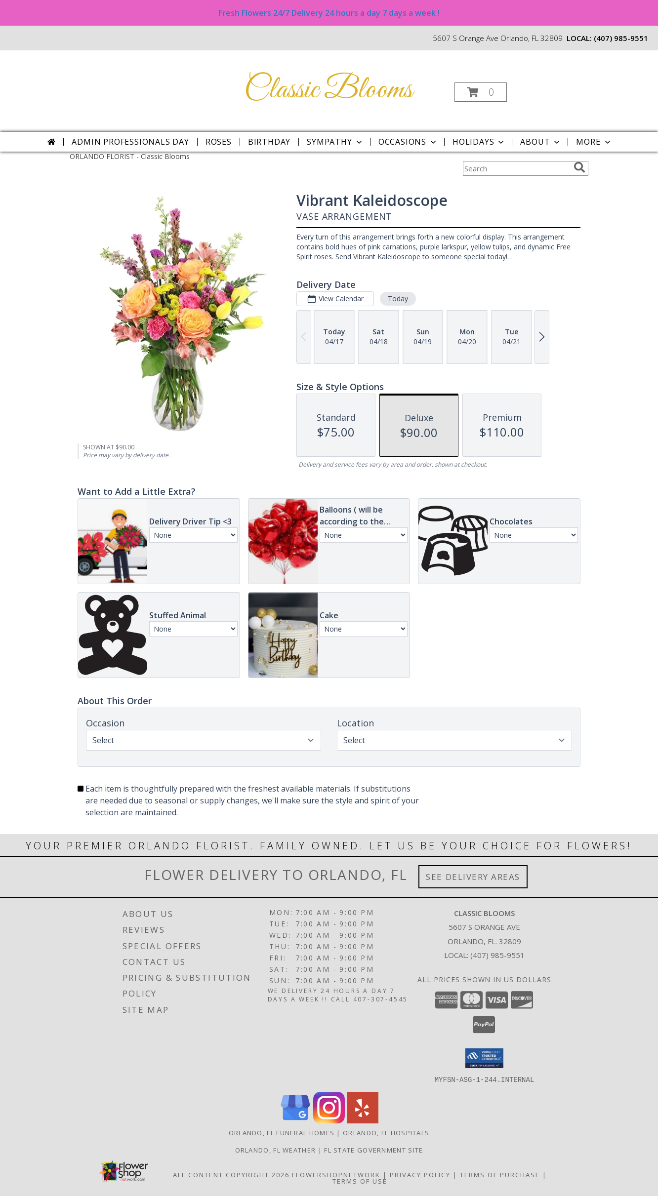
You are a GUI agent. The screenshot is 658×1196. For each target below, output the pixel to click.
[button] (480, 92)
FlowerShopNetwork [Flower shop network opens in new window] (336, 1174)
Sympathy (335, 141)
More (594, 141)
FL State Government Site (373, 1149)
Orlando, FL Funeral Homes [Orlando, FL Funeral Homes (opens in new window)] (282, 1132)
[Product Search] (516, 168)
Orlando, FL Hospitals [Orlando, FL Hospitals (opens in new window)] (386, 1132)
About (541, 141)
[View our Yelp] (362, 1120)
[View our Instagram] (329, 1120)
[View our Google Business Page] (295, 1120)
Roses (219, 141)
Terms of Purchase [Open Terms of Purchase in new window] (500, 1174)
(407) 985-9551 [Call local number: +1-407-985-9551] (621, 38)
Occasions (408, 141)
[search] (579, 167)
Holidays (479, 141)
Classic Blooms (328, 90)
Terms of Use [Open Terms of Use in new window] (359, 1180)
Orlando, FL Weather (275, 1149)
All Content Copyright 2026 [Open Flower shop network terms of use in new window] (231, 1174)
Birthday (269, 141)
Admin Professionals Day (130, 141)
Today (398, 298)
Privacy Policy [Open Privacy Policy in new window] (420, 1174)
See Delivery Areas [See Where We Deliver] (473, 876)
